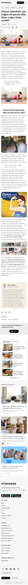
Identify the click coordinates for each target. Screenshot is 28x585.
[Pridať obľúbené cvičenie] (9, 27)
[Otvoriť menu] (26, 3)
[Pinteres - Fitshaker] (18, 569)
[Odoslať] (23, 490)
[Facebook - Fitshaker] (2, 569)
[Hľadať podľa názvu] (2, 8)
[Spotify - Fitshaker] (14, 569)
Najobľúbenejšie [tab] (15, 341)
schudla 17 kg (5, 275)
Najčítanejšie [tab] (6, 341)
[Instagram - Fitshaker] (6, 569)
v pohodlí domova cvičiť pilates (13, 235)
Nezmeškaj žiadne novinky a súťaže (10, 487)
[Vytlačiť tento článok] (13, 27)
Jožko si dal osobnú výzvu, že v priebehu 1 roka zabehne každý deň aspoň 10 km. (13, 260)
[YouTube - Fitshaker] (10, 569)
